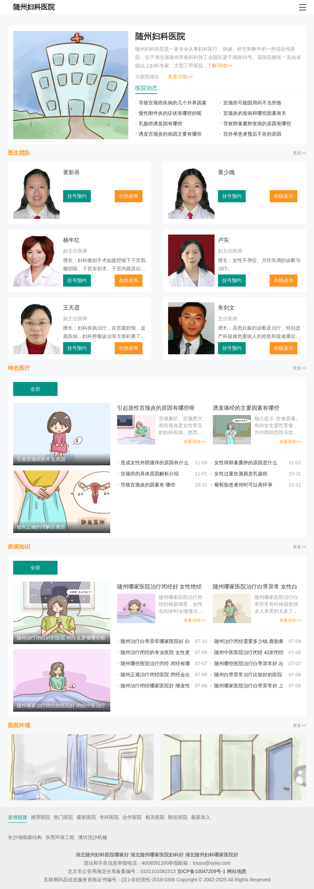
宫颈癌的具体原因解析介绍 (150, 473)
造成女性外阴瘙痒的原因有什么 (155, 462)
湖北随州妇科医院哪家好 (102, 854)
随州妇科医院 (160, 36)
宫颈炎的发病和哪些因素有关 (254, 113)
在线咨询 (128, 196)
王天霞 (71, 308)
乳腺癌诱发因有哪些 (160, 123)
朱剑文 (226, 308)
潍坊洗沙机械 (92, 837)
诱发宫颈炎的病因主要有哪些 (170, 134)
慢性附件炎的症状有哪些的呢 (170, 113)
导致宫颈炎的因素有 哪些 (148, 485)
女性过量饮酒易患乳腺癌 (241, 473)
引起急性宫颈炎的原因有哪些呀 (156, 408)
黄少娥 (226, 172)
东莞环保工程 (60, 837)
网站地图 (236, 871)
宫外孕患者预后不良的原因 (252, 134)
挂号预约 (77, 196)
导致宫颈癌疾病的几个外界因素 (173, 102)
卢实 (223, 240)
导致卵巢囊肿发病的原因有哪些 (257, 123)
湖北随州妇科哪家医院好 (211, 854)
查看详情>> (194, 441)
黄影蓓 (71, 172)
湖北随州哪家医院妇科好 (157, 854)
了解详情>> (219, 65)
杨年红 (71, 240)
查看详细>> (180, 76)
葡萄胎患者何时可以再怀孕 (243, 485)
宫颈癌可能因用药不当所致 (252, 102)
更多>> (299, 153)
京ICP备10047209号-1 (201, 871)
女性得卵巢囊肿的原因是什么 (245, 462)
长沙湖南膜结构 (25, 837)
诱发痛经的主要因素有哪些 (246, 408)
